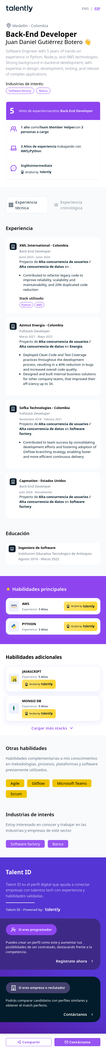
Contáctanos (79, 1014)
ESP (97, 8)
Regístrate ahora (75, 961)
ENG (85, 8)
